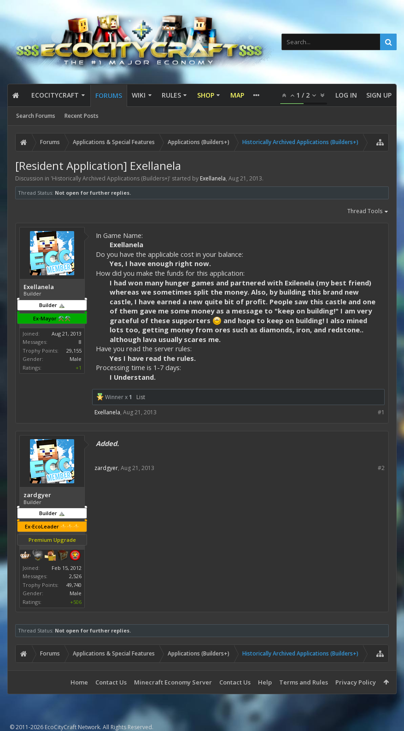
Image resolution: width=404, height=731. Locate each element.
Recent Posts (81, 116)
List (140, 397)
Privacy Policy (355, 682)
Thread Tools (368, 212)
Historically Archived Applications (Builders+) (110, 178)
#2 (381, 467)
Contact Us (111, 682)
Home (79, 682)
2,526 (75, 576)
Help (265, 682)
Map (237, 95)
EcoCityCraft (55, 95)
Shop (205, 95)
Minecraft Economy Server (173, 682)
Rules (171, 95)
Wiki (139, 95)
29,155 (74, 350)
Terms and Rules (303, 682)
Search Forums (35, 116)
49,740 (74, 584)
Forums (108, 95)
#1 (381, 412)
